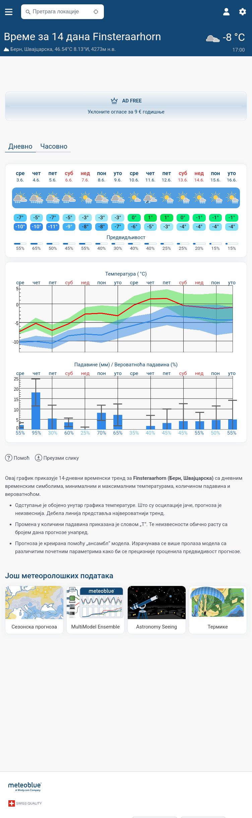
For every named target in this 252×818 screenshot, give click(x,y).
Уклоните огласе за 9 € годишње (126, 105)
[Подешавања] (242, 11)
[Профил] (226, 11)
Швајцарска (38, 49)
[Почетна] (25, 786)
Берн (16, 49)
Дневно (20, 146)
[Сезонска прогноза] (34, 609)
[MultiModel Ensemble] (96, 609)
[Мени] (9, 12)
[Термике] (218, 609)
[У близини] (96, 11)
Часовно (53, 146)
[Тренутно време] (226, 42)
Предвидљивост (126, 237)
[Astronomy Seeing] (157, 609)
